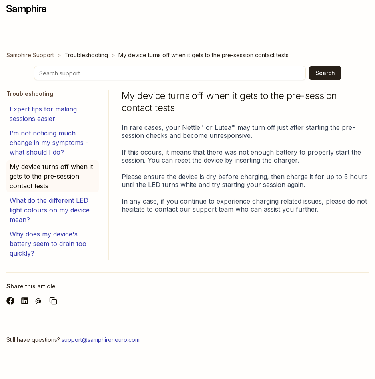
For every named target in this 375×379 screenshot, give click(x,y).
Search (325, 72)
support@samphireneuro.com (101, 339)
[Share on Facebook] (10, 301)
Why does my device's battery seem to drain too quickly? (48, 243)
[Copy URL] (53, 300)
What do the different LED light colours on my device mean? (50, 210)
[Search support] (170, 73)
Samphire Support (30, 55)
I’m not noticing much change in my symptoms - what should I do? (49, 142)
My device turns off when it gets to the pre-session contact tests (51, 176)
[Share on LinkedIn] (25, 301)
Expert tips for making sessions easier (43, 114)
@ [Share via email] (38, 301)
